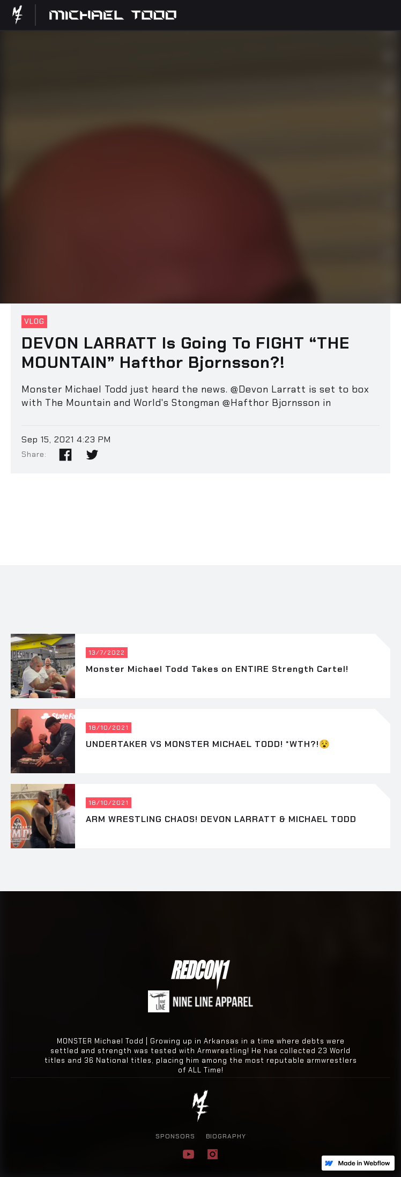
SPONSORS (175, 1136)
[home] (20, 15)
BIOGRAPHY (226, 1136)
